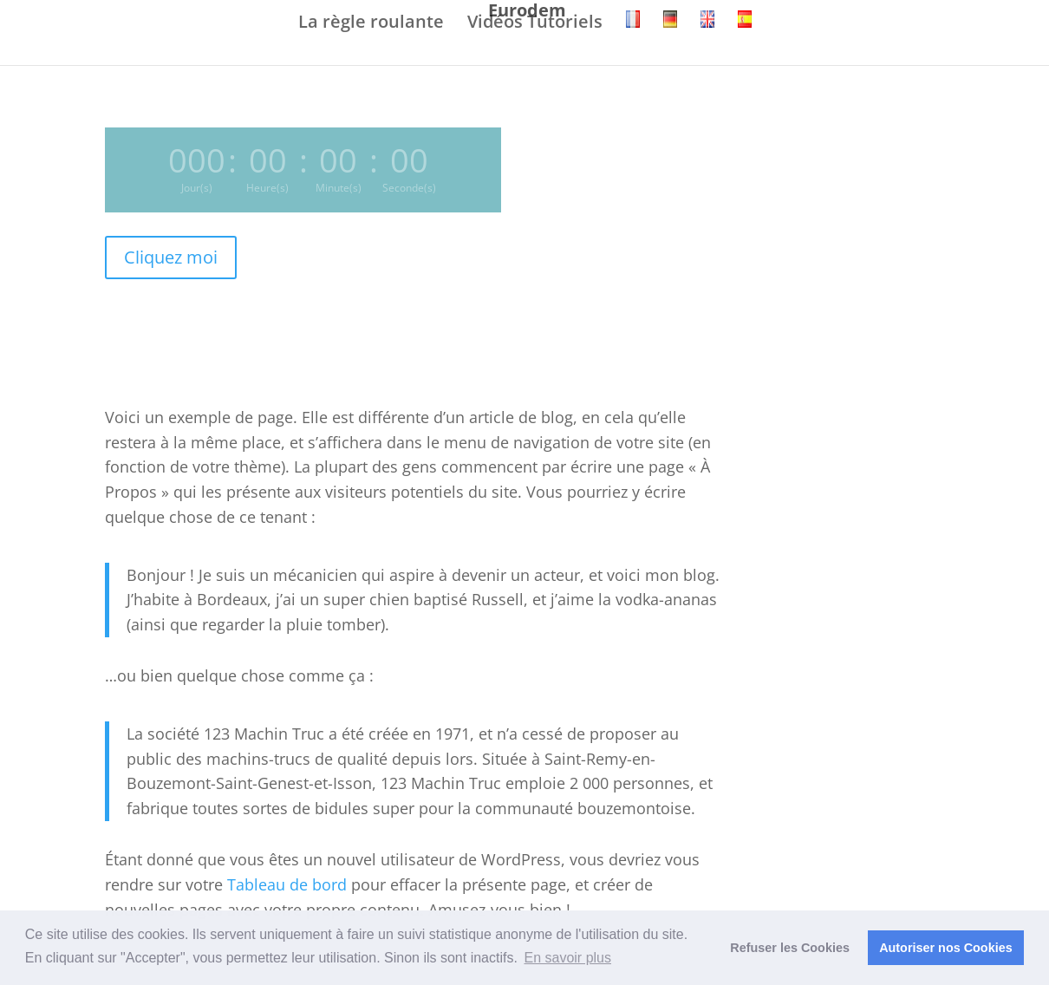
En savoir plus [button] (568, 957)
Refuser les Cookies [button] (790, 948)
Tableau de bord (287, 884)
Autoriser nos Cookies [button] (946, 948)
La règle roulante (371, 23)
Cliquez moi (171, 257)
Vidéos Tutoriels (535, 23)
